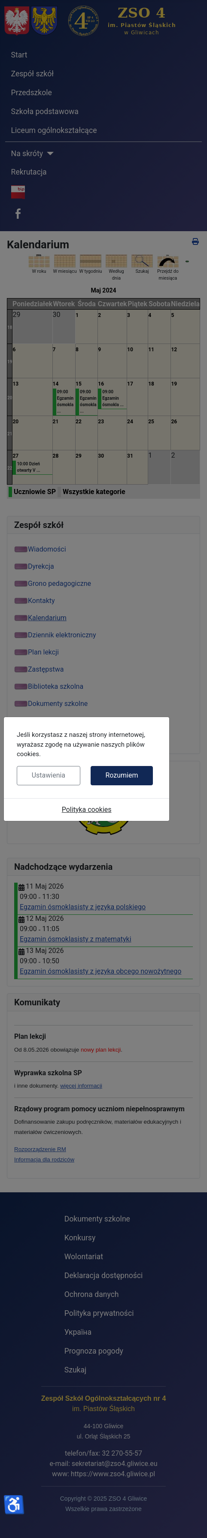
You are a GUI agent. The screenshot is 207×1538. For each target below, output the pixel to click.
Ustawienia (48, 775)
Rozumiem (121, 775)
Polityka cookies (87, 809)
